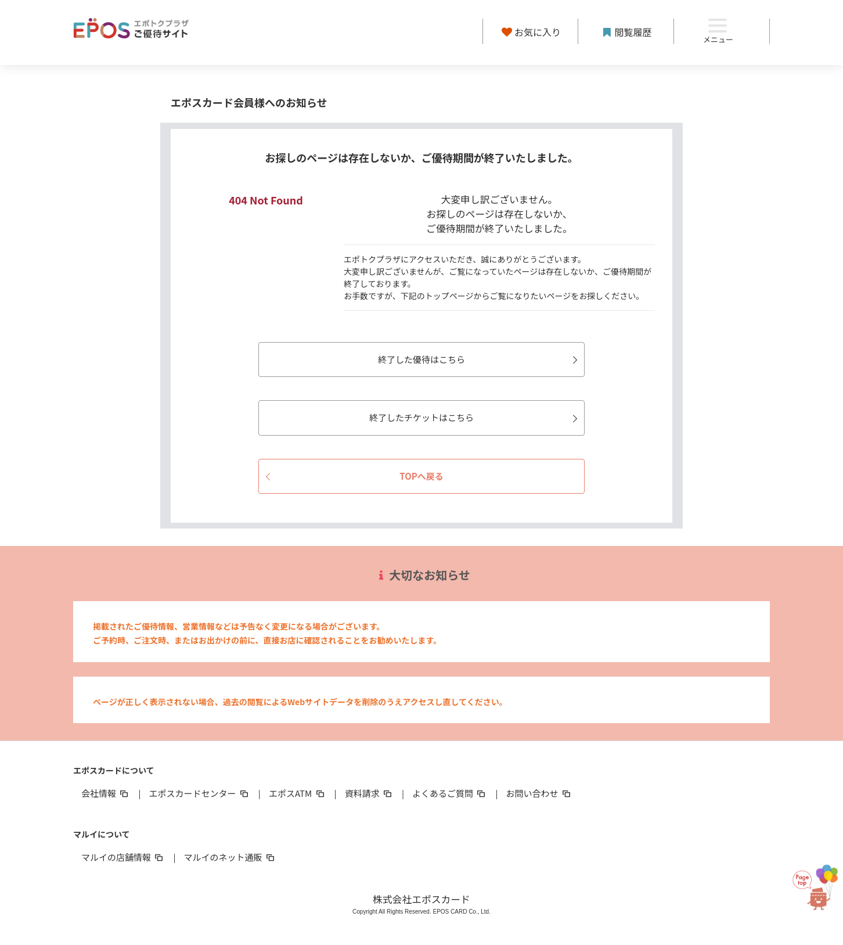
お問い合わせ (539, 793)
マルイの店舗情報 (123, 857)
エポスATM (297, 793)
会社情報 (105, 793)
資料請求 (369, 793)
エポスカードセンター (199, 793)
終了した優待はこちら (479, 359)
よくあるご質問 (449, 793)
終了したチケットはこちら (475, 417)
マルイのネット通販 (229, 857)
